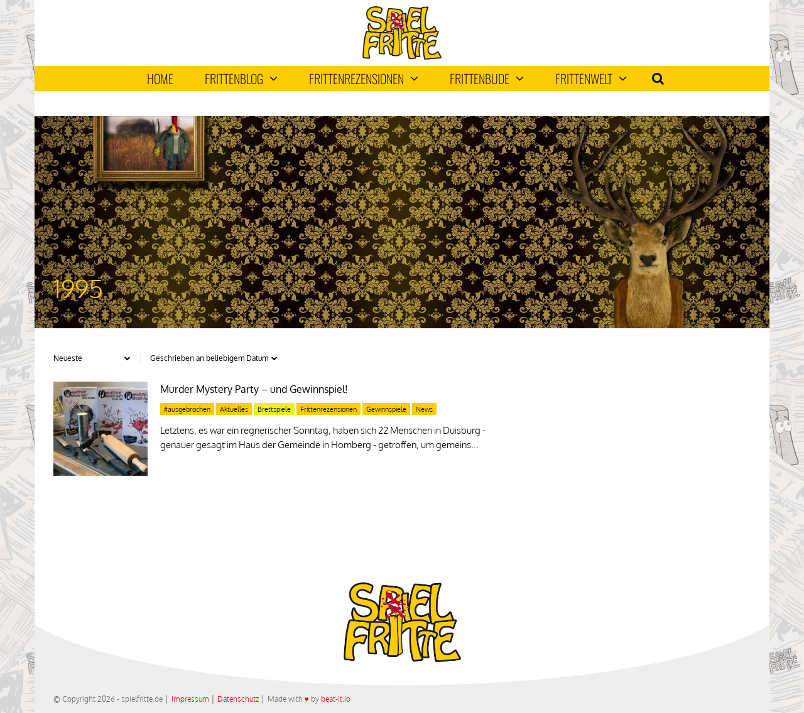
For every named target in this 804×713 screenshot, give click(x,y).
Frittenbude (487, 78)
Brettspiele (274, 409)
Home (160, 78)
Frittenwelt (591, 78)
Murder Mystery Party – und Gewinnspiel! (254, 389)
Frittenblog (241, 78)
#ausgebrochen (187, 409)
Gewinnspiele (386, 409)
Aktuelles (234, 409)
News (424, 409)
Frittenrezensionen (363, 78)
